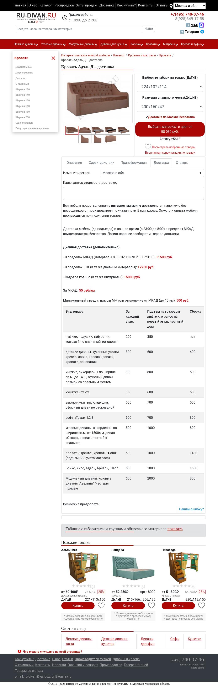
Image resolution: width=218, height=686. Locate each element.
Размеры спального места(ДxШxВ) (170, 97)
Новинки (59, 665)
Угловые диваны (53, 44)
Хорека (137, 44)
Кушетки (194, 639)
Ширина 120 (23, 89)
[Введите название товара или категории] (79, 29)
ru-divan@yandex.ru (39, 677)
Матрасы (170, 44)
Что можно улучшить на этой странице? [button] (52, 652)
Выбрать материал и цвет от (170, 129)
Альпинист (69, 550)
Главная (20, 5)
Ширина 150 (23, 100)
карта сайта (197, 667)
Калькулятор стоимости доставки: (90, 183)
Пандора (117, 550)
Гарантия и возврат (83, 665)
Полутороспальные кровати (32, 128)
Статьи (67, 659)
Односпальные (24, 122)
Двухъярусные (24, 72)
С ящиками (22, 83)
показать (175, 529)
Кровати (153, 44)
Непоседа (169, 550)
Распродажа (64, 5)
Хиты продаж (86, 5)
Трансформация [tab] (134, 163)
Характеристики (101, 163)
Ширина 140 (23, 94)
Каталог (45, 5)
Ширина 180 (23, 111)
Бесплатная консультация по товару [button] (170, 152)
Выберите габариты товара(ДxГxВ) (170, 78)
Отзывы (162, 5)
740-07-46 (187, 14)
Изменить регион (76, 173)
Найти (149, 28)
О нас (32, 5)
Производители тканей (93, 659)
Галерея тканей (136, 665)
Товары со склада (29, 671)
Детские (20, 78)
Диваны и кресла (126, 659)
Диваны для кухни (114, 44)
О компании (24, 665)
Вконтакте (63, 677)
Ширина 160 (23, 106)
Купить (78, 605)
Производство (111, 665)
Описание (74, 163)
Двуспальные (24, 67)
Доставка (107, 5)
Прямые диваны (26, 44)
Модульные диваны (83, 44)
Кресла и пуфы (192, 44)
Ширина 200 (23, 117)
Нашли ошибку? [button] (191, 509)
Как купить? (126, 5)
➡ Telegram (192, 32)
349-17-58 (189, 18)
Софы (174, 639)
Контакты (145, 5)
